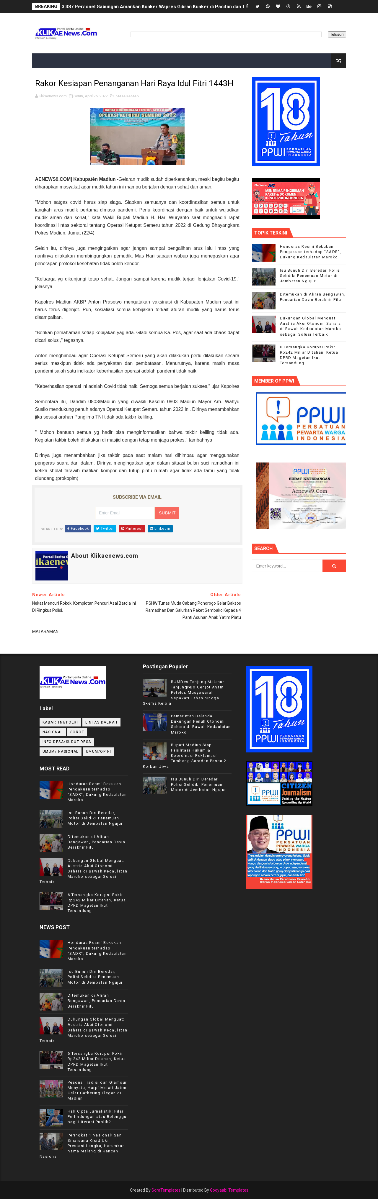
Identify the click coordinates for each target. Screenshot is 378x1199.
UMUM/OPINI (98, 751)
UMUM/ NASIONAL (61, 751)
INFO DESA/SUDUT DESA (67, 742)
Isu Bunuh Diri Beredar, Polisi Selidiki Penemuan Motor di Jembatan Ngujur (310, 275)
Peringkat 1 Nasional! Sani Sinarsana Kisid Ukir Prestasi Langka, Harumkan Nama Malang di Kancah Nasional (82, 1146)
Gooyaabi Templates (229, 1190)
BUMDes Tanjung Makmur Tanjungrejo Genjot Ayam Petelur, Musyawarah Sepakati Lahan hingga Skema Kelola (183, 693)
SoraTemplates (165, 1190)
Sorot (77, 732)
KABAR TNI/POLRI (60, 722)
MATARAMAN (127, 96)
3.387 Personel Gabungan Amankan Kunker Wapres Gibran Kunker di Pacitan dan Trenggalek (165, 6)
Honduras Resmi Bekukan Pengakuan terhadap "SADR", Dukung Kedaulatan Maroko (310, 251)
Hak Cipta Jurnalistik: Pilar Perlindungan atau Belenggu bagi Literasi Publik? (97, 1116)
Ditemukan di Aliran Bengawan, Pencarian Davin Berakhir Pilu (97, 841)
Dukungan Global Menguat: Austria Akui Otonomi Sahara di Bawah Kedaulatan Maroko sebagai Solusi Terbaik (84, 871)
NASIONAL (53, 732)
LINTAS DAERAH (101, 722)
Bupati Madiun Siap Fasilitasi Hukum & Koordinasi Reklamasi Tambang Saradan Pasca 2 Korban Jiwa (185, 756)
